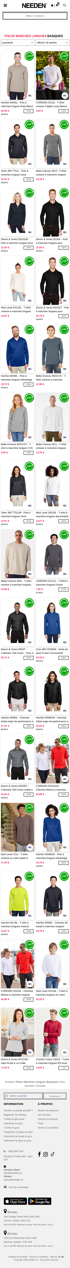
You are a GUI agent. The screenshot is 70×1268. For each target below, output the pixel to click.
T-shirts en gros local (14, 1119)
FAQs (40, 1123)
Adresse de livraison (48, 1119)
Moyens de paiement (48, 1110)
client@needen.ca (13, 1173)
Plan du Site (55, 1257)
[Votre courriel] (23, 1096)
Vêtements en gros (13, 1123)
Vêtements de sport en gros (17, 1140)
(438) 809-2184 (15, 1151)
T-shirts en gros (11, 1127)
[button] (52, 5)
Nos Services (44, 1115)
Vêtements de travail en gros (18, 1136)
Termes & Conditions (48, 1127)
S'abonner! (54, 1096)
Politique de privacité (17, 1257)
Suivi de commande (18, 1187)
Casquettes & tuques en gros (18, 1132)
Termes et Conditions (38, 1257)
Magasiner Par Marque (15, 1115)
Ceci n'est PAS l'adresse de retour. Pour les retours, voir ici (28, 1225)
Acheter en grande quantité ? (18, 1110)
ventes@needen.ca (13, 1179)
